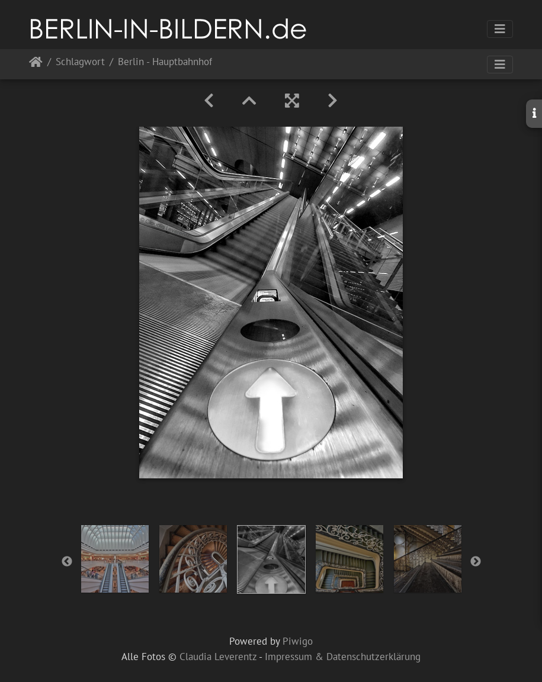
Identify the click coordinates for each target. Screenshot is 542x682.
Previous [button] (67, 562)
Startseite (36, 64)
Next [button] (476, 562)
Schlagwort (80, 62)
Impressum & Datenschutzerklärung (343, 656)
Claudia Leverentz (217, 656)
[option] (115, 558)
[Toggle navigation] (500, 29)
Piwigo (298, 641)
